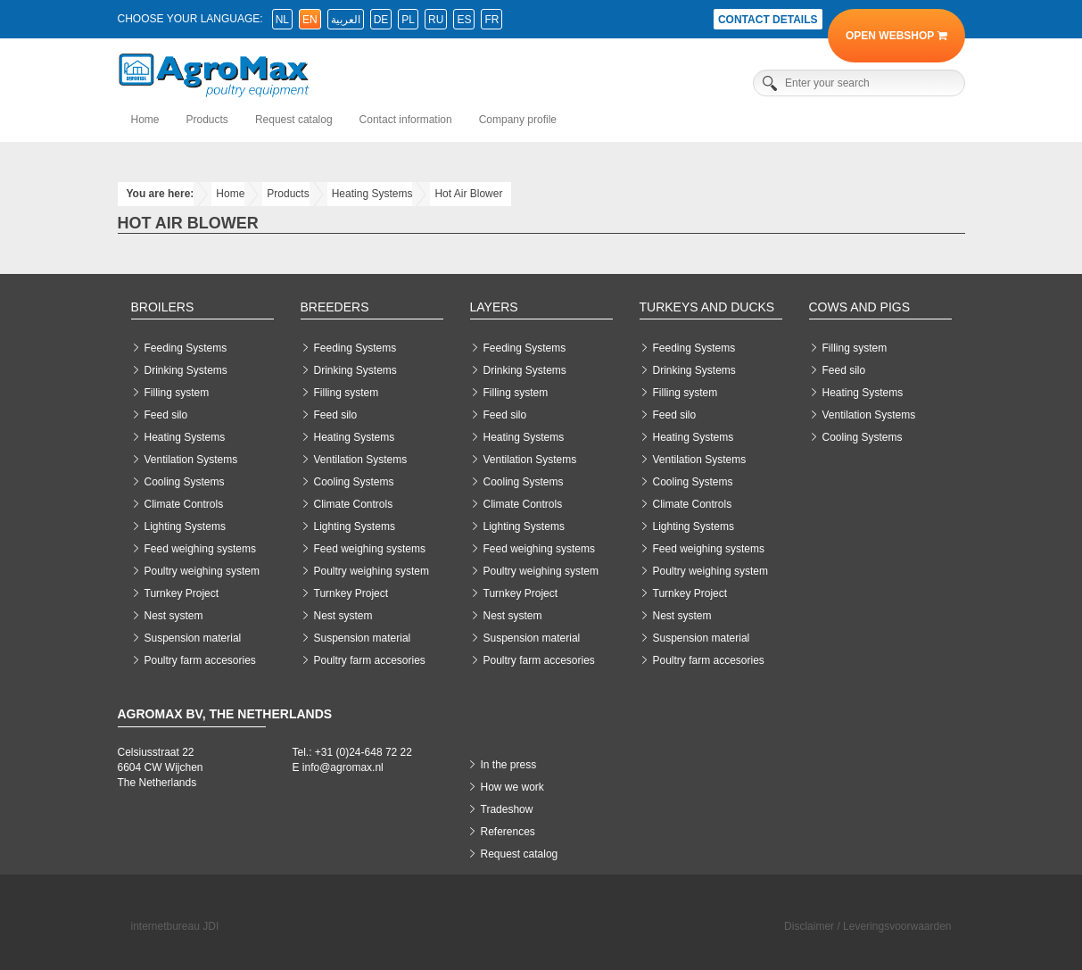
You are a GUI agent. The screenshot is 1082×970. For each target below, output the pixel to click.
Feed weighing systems (200, 549)
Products (207, 119)
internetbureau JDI (175, 926)
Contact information (405, 119)
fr (491, 19)
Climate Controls (184, 504)
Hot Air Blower (468, 193)
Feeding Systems (186, 348)
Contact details (768, 19)
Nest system (174, 615)
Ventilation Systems (191, 459)
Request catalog (294, 119)
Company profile (518, 119)
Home (145, 119)
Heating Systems (372, 193)
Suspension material (193, 638)
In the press (509, 765)
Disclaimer (809, 926)
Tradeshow (507, 809)
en (310, 19)
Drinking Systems (186, 370)
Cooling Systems (185, 482)
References (508, 831)
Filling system (177, 392)
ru (435, 19)
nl (282, 19)
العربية (345, 19)
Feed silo (166, 415)
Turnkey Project (182, 593)
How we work (512, 787)
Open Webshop (896, 35)
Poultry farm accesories (200, 660)
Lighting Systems (185, 526)
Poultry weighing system (202, 571)
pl (408, 19)
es (464, 19)
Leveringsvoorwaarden (897, 926)
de (381, 19)
